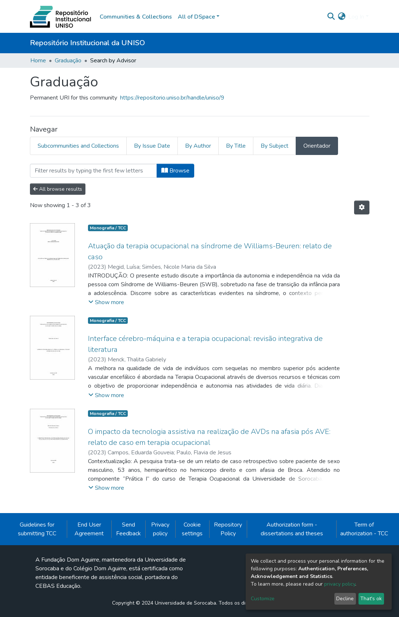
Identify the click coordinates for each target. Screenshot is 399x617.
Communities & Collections (136, 17)
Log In (356, 17)
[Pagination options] (361, 207)
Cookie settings (192, 529)
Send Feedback (128, 529)
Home (38, 61)
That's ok (371, 598)
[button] (341, 16)
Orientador (316, 146)
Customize (263, 598)
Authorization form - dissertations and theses (292, 529)
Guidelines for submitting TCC (37, 529)
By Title (236, 146)
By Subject (274, 146)
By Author (198, 146)
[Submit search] (330, 16)
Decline (345, 598)
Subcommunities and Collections (78, 146)
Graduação (68, 61)
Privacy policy (160, 529)
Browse (175, 171)
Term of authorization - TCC (364, 529)
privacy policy (339, 584)
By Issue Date (152, 146)
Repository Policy (228, 529)
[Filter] (93, 171)
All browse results (57, 189)
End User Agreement (89, 529)
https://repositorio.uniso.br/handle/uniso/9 (172, 98)
